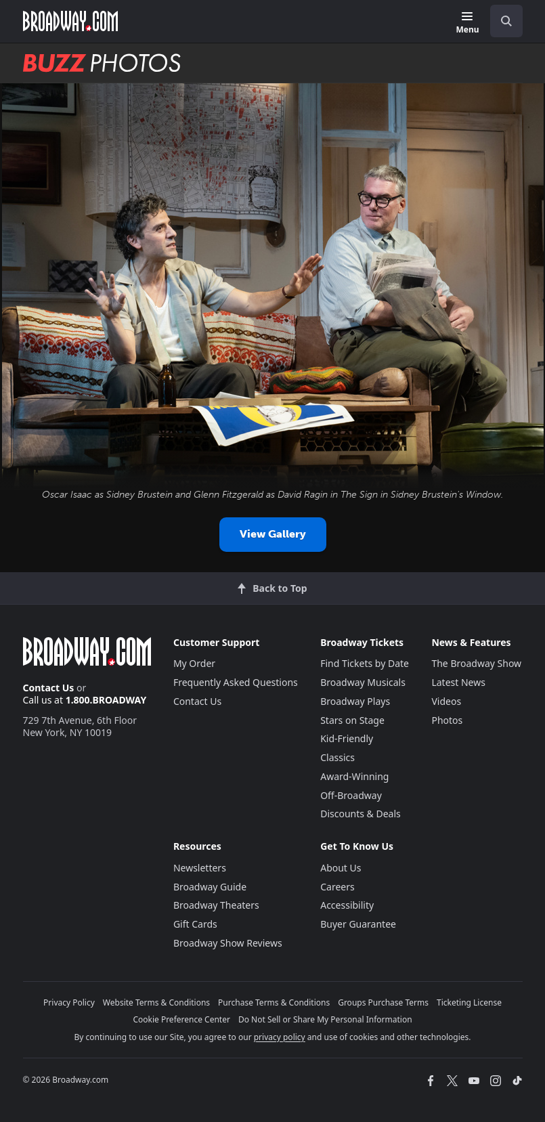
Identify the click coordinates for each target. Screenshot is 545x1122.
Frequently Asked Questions (235, 682)
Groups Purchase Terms (383, 1002)
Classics (337, 757)
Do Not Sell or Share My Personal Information (325, 1019)
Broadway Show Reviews (227, 942)
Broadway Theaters (216, 905)
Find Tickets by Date (364, 663)
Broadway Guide (209, 886)
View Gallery (273, 533)
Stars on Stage (352, 720)
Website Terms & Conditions (156, 1002)
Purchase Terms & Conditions (274, 1002)
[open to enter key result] (506, 21)
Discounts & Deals (360, 813)
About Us (340, 867)
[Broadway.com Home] (70, 21)
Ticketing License (469, 1002)
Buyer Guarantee (358, 924)
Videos (446, 701)
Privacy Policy (69, 1002)
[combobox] (501, 21)
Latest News (458, 682)
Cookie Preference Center (181, 1019)
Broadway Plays (355, 701)
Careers (337, 886)
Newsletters (199, 867)
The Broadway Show (476, 663)
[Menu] (467, 23)
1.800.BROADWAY (106, 699)
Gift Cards (195, 924)
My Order (194, 663)
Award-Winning (354, 776)
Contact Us (48, 687)
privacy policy (279, 1037)
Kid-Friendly (346, 738)
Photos (446, 720)
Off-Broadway (351, 795)
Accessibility (347, 905)
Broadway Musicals (363, 682)
